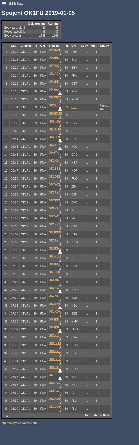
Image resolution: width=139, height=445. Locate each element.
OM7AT (54, 216)
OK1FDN (55, 73)
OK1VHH (55, 256)
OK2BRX (55, 137)
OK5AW (54, 390)
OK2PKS (55, 105)
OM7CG (54, 65)
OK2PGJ (54, 382)
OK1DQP (55, 406)
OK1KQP (55, 398)
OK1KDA (55, 311)
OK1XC (54, 335)
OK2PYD (55, 351)
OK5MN (54, 280)
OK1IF (53, 375)
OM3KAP (55, 49)
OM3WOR (55, 113)
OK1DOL (55, 272)
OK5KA (54, 208)
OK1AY (53, 240)
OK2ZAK (55, 144)
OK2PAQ (55, 367)
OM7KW (54, 200)
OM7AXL (55, 184)
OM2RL (54, 57)
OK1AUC (55, 129)
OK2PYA (54, 192)
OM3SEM (55, 97)
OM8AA (54, 89)
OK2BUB (55, 343)
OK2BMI (54, 303)
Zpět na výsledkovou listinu (20, 423)
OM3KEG (55, 232)
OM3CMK (55, 248)
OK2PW (54, 288)
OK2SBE (55, 168)
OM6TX (54, 152)
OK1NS (54, 295)
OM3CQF (55, 264)
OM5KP (54, 327)
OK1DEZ (54, 176)
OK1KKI (54, 224)
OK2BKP (55, 359)
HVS (74, 107)
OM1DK (54, 81)
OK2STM (55, 121)
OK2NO (54, 160)
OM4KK (54, 319)
